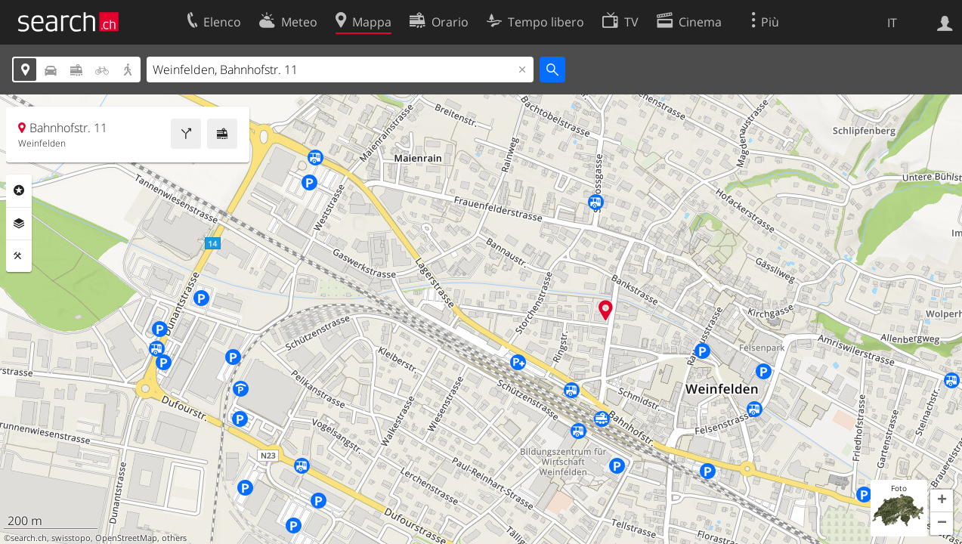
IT (892, 22)
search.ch (29, 538)
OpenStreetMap (126, 538)
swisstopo (71, 538)
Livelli (19, 224)
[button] (941, 501)
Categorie (19, 190)
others (174, 538)
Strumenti (19, 256)
